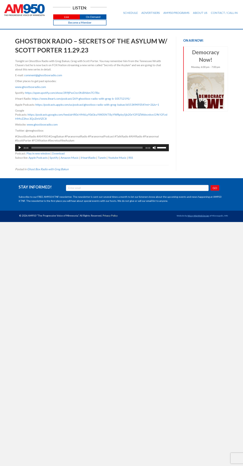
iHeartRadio (88, 157)
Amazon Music (69, 157)
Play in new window (38, 153)
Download (58, 153)
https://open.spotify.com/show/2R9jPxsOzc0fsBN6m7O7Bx (62, 92)
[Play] (19, 147)
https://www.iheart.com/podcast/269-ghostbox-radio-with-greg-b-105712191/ (81, 98)
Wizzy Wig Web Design (198, 215)
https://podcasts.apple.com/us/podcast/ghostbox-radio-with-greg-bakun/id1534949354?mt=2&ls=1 (97, 104)
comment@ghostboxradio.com (43, 75)
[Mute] (154, 147)
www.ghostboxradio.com (30, 86)
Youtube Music (117, 157)
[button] (66, 17)
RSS (130, 157)
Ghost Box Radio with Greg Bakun (48, 169)
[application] (92, 147)
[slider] (87, 148)
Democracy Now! (205, 79)
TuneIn (102, 157)
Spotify (54, 157)
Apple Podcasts (38, 157)
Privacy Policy (110, 215)
